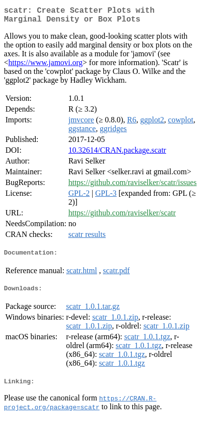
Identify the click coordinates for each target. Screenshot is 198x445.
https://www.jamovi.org (45, 66)
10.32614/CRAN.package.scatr (117, 154)
